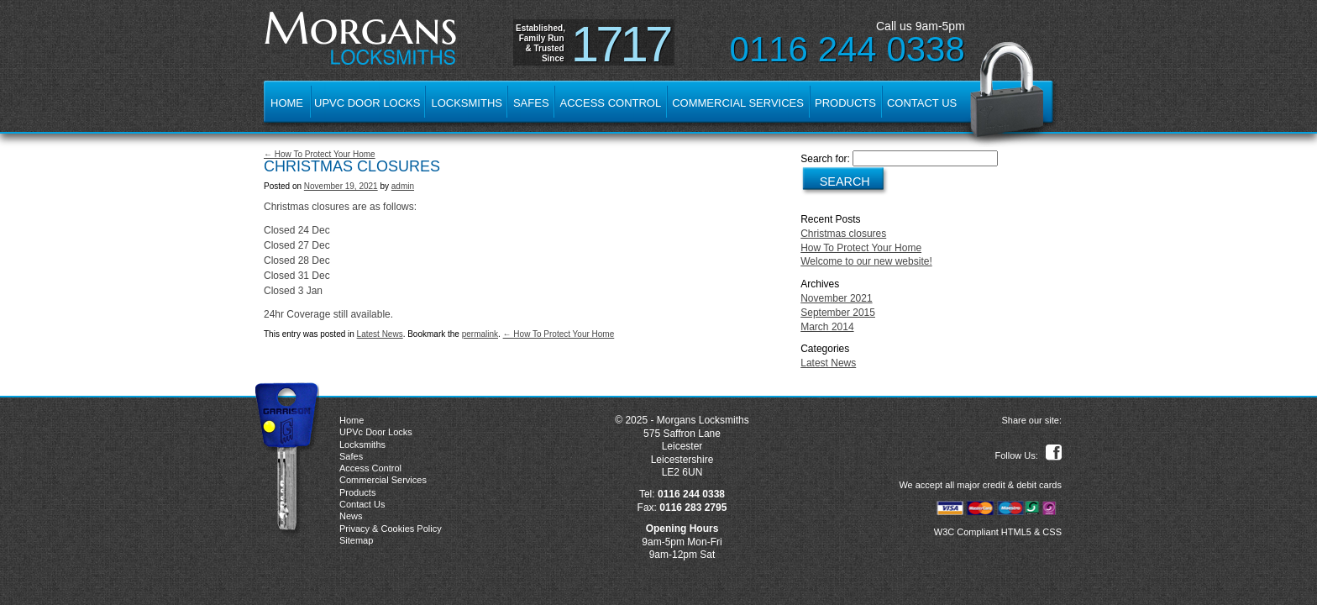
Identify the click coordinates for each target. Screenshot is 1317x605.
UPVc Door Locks (367, 103)
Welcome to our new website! (866, 261)
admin (402, 186)
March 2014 (826, 327)
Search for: (825, 159)
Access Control (611, 103)
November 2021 (836, 298)
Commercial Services (738, 103)
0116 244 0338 (847, 49)
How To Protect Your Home (860, 248)
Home (286, 103)
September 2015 (837, 312)
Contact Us (922, 103)
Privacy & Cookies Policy (390, 528)
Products (845, 103)
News (351, 516)
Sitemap (356, 540)
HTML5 (1016, 532)
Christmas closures (843, 233)
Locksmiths (466, 103)
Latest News (380, 334)
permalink (480, 334)
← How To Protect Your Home (319, 154)
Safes (531, 103)
